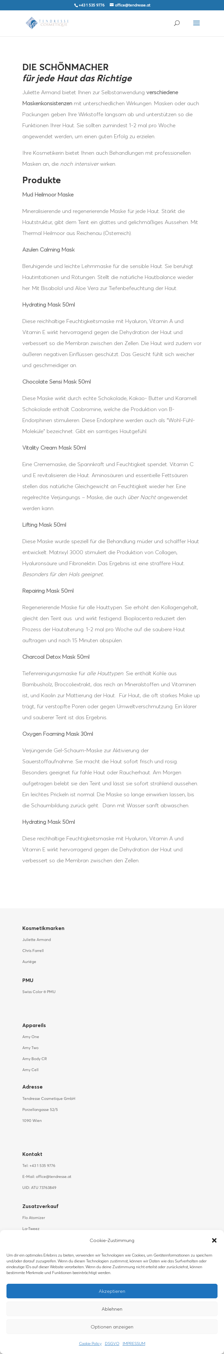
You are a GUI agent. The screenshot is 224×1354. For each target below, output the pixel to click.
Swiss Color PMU (39, 992)
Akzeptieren (112, 1291)
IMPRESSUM (134, 1343)
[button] (214, 1240)
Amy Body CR (34, 1059)
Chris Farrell (33, 951)
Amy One (30, 1037)
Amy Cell (30, 1070)
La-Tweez (30, 1229)
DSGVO (112, 1343)
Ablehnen (112, 1309)
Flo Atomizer (33, 1218)
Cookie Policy (90, 1343)
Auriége (29, 962)
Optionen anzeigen (112, 1327)
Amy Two (30, 1048)
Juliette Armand (36, 940)
